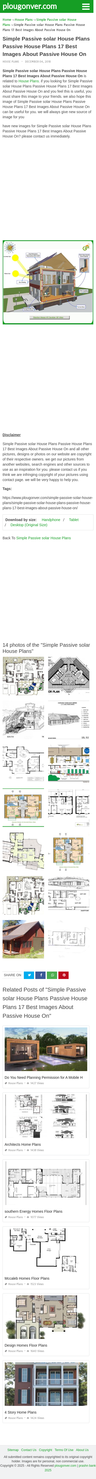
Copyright (45, 1450)
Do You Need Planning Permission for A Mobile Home (47, 1077)
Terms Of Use (64, 1450)
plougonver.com (30, 6)
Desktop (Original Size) (28, 525)
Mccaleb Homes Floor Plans (27, 1278)
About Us (82, 1450)
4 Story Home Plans (21, 1412)
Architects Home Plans (23, 1144)
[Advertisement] (48, 191)
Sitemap (13, 1450)
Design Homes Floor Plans (26, 1345)
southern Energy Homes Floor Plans (33, 1211)
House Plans (11, 61)
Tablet (73, 520)
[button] (85, 6)
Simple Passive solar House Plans (43, 538)
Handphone (51, 520)
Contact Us (28, 1450)
